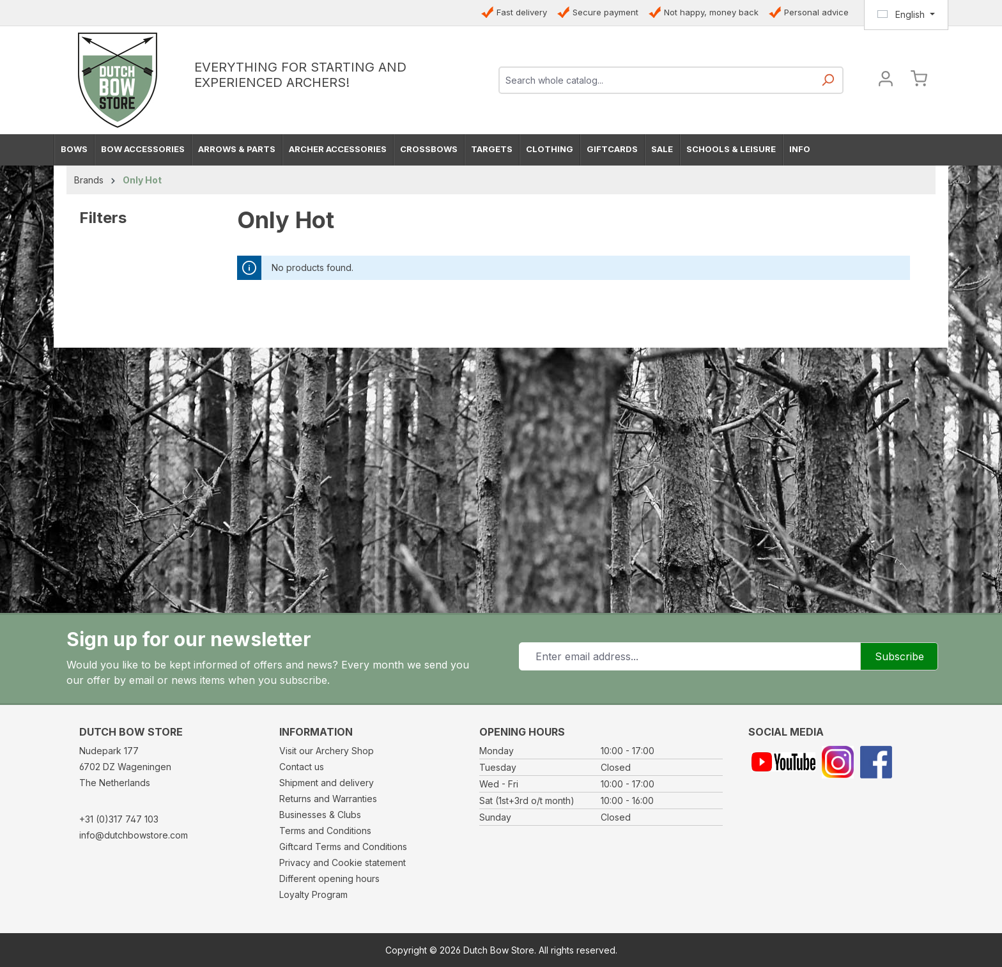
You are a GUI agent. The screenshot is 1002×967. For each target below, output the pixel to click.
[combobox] (656, 80)
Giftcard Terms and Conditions (343, 846)
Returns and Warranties (328, 798)
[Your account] (885, 80)
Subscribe (899, 656)
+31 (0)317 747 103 (118, 819)
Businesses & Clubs (320, 814)
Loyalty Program (313, 894)
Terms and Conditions (325, 830)
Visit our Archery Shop (326, 750)
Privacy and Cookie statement (342, 862)
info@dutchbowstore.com (133, 835)
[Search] (827, 84)
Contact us (301, 766)
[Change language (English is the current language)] (906, 15)
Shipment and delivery (326, 782)
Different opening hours (329, 878)
